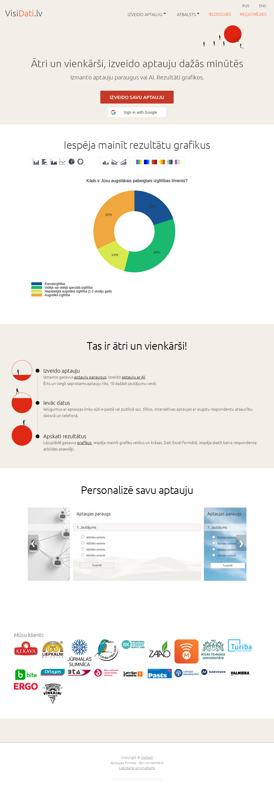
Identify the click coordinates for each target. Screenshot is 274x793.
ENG (262, 5)
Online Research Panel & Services (137, 778)
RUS (245, 5)
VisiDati (147, 757)
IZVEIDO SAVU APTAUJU (137, 97)
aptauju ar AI (133, 377)
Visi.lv (23, 13)
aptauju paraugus (90, 377)
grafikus (84, 442)
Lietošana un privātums (137, 767)
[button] (137, 112)
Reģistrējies (253, 14)
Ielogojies (220, 14)
